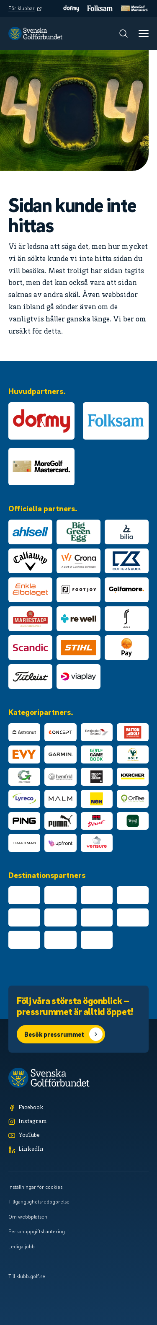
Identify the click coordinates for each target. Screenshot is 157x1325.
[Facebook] (78, 1108)
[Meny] (144, 33)
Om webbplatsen (27, 1216)
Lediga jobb (21, 1246)
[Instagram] (78, 1122)
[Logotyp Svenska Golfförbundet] (35, 33)
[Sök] (123, 33)
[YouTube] (78, 1136)
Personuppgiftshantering (36, 1231)
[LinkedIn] (78, 1150)
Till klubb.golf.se (26, 1276)
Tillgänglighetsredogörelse (38, 1201)
